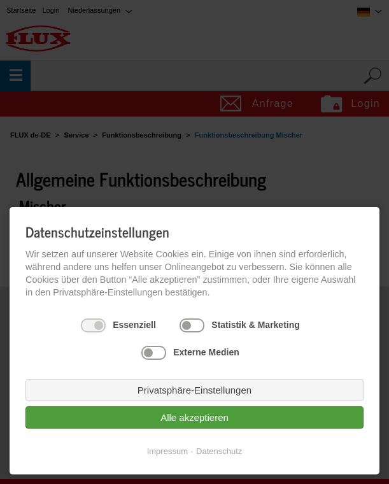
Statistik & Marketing (255, 325)
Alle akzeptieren (194, 417)
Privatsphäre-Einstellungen (194, 390)
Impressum (167, 451)
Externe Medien (206, 352)
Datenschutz (219, 451)
